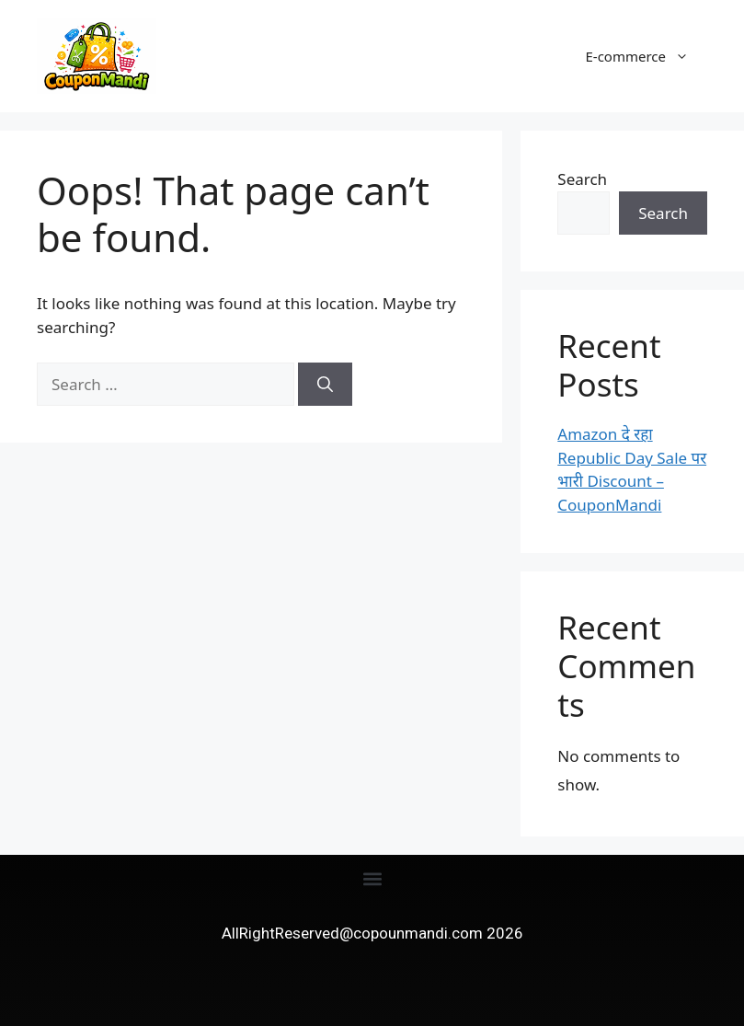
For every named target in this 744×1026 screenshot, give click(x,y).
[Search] (325, 385)
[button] (372, 879)
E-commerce (646, 56)
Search (582, 179)
